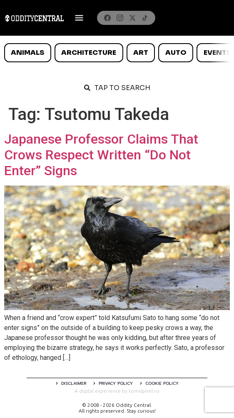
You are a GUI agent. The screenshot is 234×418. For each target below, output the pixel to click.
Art (140, 52)
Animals (27, 52)
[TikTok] (145, 18)
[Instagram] (120, 18)
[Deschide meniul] (79, 17)
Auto (176, 52)
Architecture (88, 52)
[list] (117, 53)
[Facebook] (107, 18)
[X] (132, 18)
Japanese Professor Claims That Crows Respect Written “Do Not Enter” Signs (101, 155)
